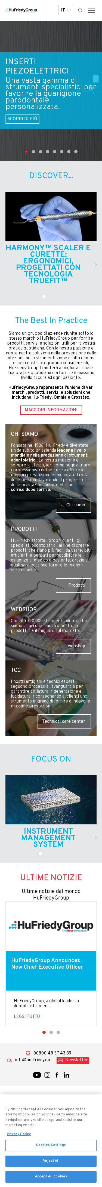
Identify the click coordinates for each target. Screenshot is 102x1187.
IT (66, 10)
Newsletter (76, 1060)
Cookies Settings (51, 1147)
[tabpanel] (51, 91)
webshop (76, 646)
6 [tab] (61, 151)
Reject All (50, 1163)
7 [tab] (68, 151)
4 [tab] (47, 151)
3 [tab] (40, 151)
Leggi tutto (27, 1016)
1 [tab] (26, 151)
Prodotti (76, 585)
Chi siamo (75, 505)
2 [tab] (33, 151)
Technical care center (63, 721)
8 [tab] (76, 151)
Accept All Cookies (51, 1179)
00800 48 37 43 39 (52, 1053)
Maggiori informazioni (51, 410)
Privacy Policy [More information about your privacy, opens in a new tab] (19, 1137)
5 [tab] (54, 151)
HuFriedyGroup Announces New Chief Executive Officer (47, 964)
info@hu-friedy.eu (32, 1060)
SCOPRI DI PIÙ (22, 119)
